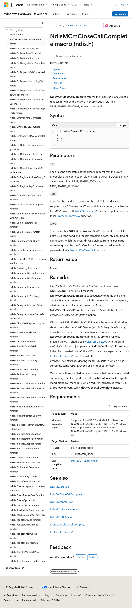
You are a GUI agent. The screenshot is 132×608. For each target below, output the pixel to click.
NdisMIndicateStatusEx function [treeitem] (26, 438)
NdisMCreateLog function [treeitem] (23, 268)
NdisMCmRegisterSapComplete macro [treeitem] (26, 188)
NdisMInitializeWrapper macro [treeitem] (25, 443)
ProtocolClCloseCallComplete (67, 524)
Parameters (59, 73)
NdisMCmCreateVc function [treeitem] (24, 48)
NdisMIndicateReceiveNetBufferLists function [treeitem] (28, 427)
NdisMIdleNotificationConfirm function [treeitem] (25, 418)
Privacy (75, 595)
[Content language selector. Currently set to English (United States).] (20, 587)
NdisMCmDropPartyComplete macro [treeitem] (25, 120)
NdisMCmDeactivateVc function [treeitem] (26, 53)
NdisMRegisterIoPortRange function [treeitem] (24, 545)
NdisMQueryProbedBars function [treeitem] (27, 495)
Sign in (124, 4)
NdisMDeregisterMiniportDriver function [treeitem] (26, 307)
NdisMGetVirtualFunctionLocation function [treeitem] (28, 399)
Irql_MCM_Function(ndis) (84, 460)
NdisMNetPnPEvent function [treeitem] (25, 462)
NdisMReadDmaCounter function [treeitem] (27, 514)
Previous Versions (31, 595)
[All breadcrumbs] (53, 25)
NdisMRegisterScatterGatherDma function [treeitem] (27, 563)
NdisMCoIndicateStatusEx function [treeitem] (23, 225)
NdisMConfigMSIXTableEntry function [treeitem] (25, 243)
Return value (59, 78)
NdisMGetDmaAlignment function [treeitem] (28, 383)
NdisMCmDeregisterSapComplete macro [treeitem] (27, 65)
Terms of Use (11, 600)
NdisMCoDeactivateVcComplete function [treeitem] (26, 206)
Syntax (56, 69)
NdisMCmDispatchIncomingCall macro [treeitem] (26, 83)
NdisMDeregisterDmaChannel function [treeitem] (25, 280)
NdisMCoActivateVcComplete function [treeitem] (25, 197)
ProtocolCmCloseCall (82, 250)
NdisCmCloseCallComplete (66, 494)
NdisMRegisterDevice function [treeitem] (25, 519)
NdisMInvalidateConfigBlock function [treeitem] (24, 450)
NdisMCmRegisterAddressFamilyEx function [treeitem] (27, 179)
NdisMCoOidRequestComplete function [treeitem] (26, 252)
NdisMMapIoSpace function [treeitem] (24, 457)
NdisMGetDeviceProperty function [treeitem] (23, 376)
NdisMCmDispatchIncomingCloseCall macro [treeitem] (27, 101)
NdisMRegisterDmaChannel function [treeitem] (24, 526)
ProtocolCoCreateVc (69, 216)
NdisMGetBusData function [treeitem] (24, 369)
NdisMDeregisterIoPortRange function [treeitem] (25, 298)
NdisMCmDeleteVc (96, 341)
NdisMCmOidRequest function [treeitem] (26, 154)
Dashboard (120, 13)
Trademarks (28, 600)
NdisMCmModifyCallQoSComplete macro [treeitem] (27, 138)
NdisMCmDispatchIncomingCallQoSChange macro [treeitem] (27, 92)
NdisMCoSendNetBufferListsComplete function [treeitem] (28, 261)
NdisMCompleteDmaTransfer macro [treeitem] (25, 234)
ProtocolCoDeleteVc (62, 356)
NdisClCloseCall (59, 486)
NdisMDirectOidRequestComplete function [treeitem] (27, 325)
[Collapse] (42, 23)
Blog (47, 595)
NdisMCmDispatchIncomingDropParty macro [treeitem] (27, 110)
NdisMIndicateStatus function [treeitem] (25, 433)
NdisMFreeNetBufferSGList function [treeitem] (24, 348)
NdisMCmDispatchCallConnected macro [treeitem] (27, 74)
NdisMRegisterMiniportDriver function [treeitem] (25, 554)
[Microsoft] (6, 4)
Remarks (57, 82)
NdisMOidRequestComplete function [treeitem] (24, 469)
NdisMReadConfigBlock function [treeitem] (27, 510)
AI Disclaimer (11, 595)
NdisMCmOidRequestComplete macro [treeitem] (26, 161)
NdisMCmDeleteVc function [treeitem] (24, 58)
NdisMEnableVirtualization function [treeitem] (23, 334)
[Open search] (115, 5)
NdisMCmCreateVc (86, 211)
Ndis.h (81, 25)
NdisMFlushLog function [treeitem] (22, 341)
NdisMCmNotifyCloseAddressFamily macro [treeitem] (28, 147)
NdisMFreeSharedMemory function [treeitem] (23, 362)
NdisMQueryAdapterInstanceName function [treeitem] (27, 488)
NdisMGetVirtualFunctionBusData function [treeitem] (27, 390)
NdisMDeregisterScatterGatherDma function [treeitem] (27, 316)
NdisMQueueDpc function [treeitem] (23, 500)
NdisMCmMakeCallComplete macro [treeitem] (25, 129)
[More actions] (126, 25)
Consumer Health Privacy (98, 595)
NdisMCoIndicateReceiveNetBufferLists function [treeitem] (28, 215)
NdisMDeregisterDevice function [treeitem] (27, 272)
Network (70, 25)
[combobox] (23, 30)
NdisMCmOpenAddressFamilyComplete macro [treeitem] (27, 170)
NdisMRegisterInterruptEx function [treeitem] (23, 536)
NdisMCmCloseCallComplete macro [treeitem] (25, 41)
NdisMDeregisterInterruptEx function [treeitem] (24, 289)
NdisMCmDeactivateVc (64, 509)
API (60, 25)
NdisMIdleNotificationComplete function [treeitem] (26, 408)
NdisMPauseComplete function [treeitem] (26, 481)
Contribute (61, 595)
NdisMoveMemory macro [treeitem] (23, 476)
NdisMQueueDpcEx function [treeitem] (25, 505)
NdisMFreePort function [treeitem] (22, 355)
